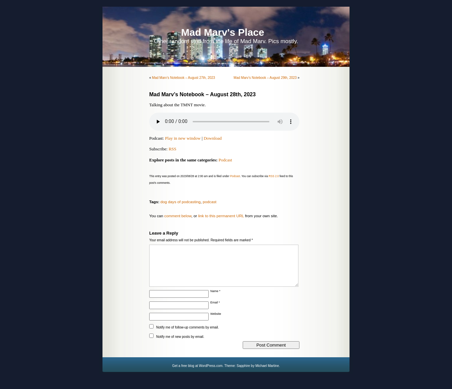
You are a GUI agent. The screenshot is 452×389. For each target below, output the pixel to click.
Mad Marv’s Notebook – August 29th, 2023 (265, 78)
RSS (172, 148)
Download (213, 138)
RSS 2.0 (274, 176)
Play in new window (183, 138)
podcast (209, 202)
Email (215, 310)
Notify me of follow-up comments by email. (187, 335)
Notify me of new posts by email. (180, 345)
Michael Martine (267, 374)
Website (215, 321)
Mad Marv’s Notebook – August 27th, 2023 (183, 78)
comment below (177, 216)
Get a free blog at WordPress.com (197, 374)
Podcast (225, 159)
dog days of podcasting (181, 202)
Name (215, 299)
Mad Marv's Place (222, 32)
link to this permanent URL (221, 216)
